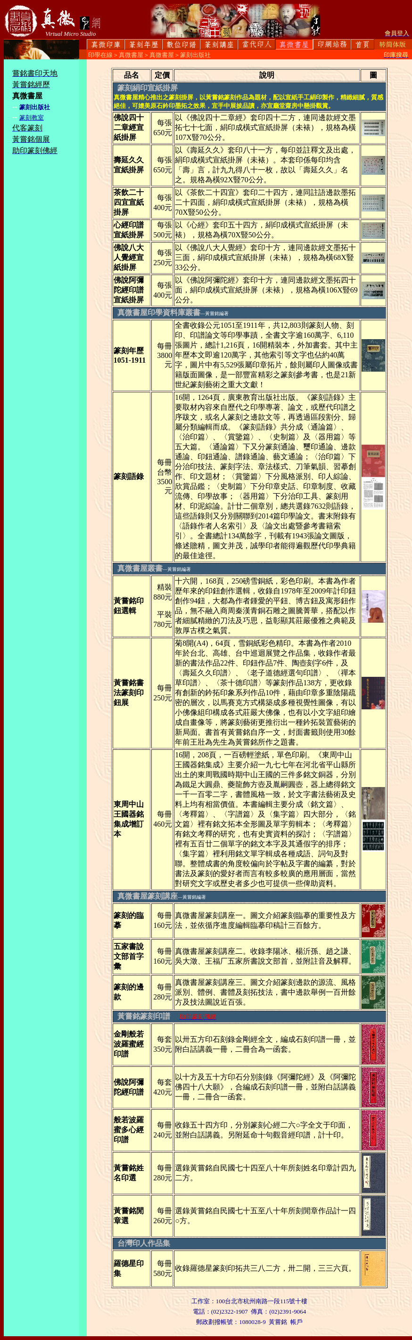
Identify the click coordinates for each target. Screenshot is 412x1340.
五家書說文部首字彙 (129, 956)
